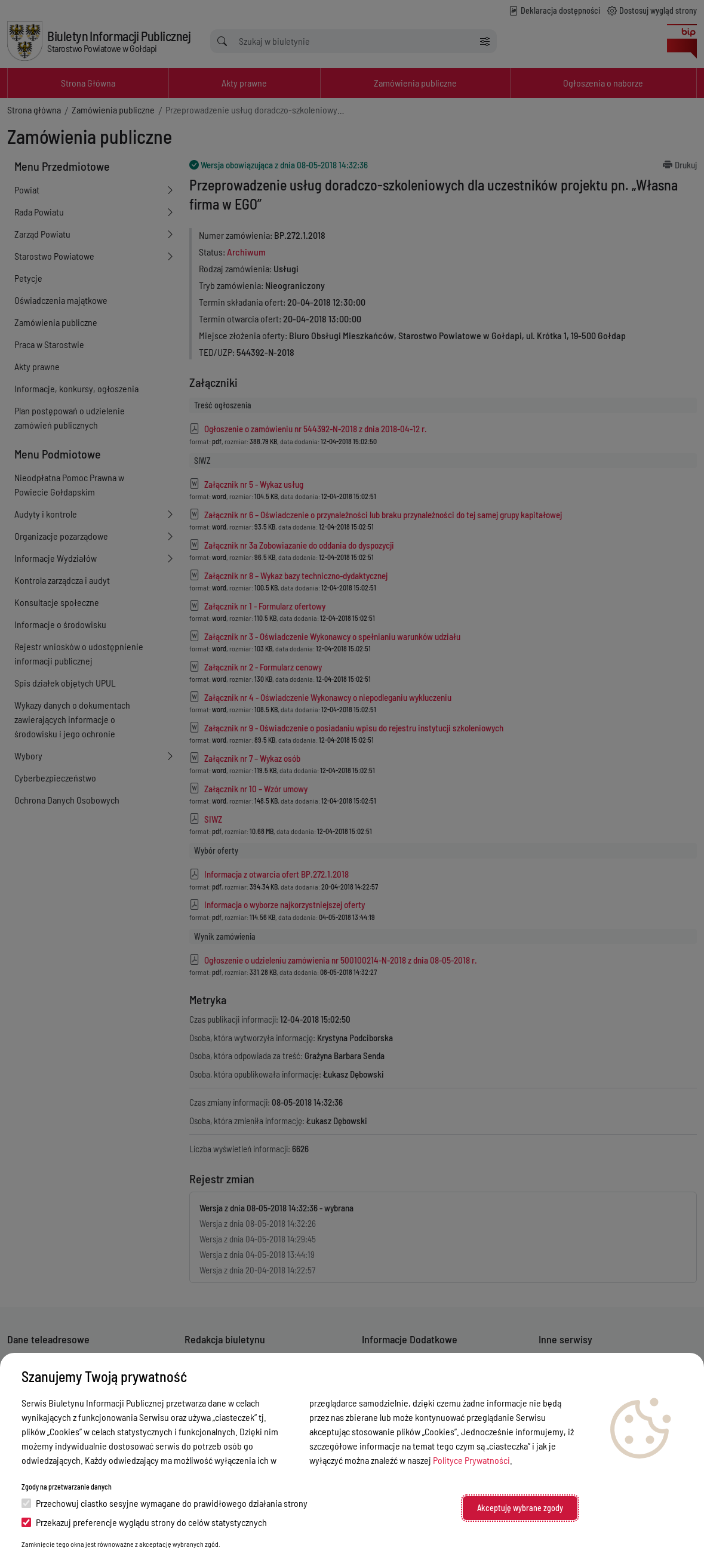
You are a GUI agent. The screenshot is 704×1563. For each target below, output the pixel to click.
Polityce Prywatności (471, 1460)
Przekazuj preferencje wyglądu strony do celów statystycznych (144, 1522)
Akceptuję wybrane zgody (520, 1508)
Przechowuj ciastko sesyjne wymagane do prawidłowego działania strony (164, 1503)
